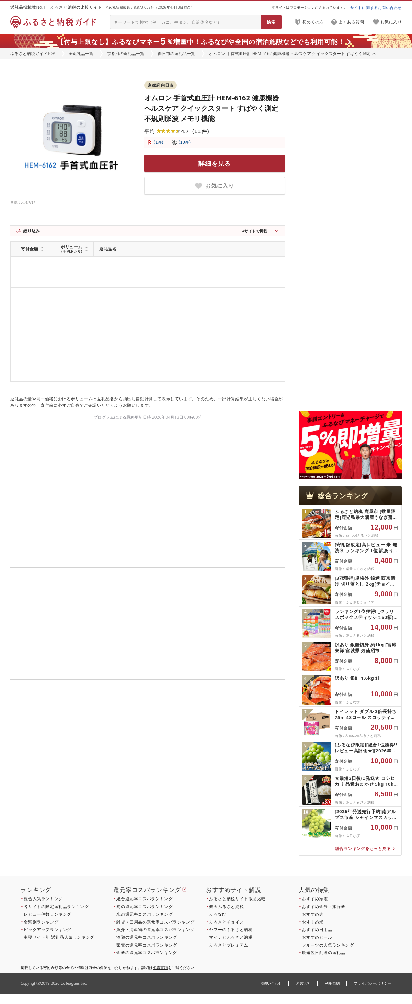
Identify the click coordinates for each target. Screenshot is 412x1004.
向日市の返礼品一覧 (176, 53)
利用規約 (332, 983)
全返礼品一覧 (81, 53)
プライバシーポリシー (372, 983)
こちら (191, 838)
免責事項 (160, 967)
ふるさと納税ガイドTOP (32, 53)
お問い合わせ (271, 983)
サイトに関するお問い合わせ (376, 7)
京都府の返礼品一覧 (125, 53)
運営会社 (303, 983)
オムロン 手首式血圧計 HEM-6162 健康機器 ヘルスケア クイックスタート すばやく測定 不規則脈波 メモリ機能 (211, 108)
